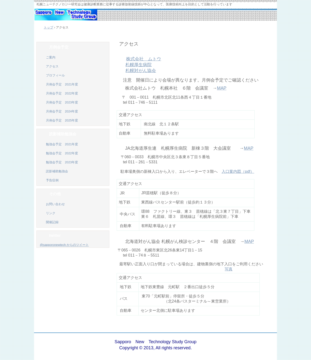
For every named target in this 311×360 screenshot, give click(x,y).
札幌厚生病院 (138, 64)
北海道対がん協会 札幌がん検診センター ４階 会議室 (180, 241)
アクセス (128, 43)
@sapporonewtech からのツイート (64, 245)
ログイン (261, 345)
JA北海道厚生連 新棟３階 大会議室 (178, 148)
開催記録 (54, 222)
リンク (50, 213)
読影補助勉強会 (57, 171)
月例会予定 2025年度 (62, 120)
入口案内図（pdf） (238, 171)
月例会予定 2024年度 (62, 111)
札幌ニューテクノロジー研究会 (65, 17)
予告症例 (52, 180)
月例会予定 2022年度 (62, 93)
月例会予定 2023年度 (62, 102)
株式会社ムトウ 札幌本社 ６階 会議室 (166, 88)
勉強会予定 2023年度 (62, 162)
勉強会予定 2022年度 (62, 153)
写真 (229, 269)
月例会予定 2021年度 (62, 84)
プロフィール (55, 75)
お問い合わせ (55, 204)
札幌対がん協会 (140, 70)
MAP (221, 88)
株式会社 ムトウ (143, 58)
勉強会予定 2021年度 (62, 144)
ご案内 (50, 57)
